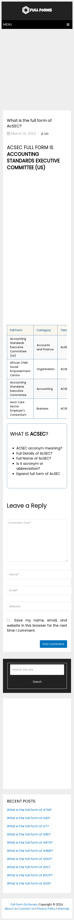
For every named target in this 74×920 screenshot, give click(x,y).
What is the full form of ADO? (29, 859)
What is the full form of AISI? (28, 818)
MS (46, 134)
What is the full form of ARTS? (30, 842)
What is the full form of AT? (28, 826)
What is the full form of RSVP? (30, 875)
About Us (11, 909)
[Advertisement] (37, 68)
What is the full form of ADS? (29, 883)
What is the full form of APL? (28, 867)
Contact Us (27, 909)
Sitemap (63, 909)
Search (37, 681)
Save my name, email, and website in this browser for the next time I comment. (37, 625)
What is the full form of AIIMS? (30, 850)
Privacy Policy (46, 909)
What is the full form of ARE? (29, 834)
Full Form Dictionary (24, 904)
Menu (7, 24)
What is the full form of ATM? (29, 810)
